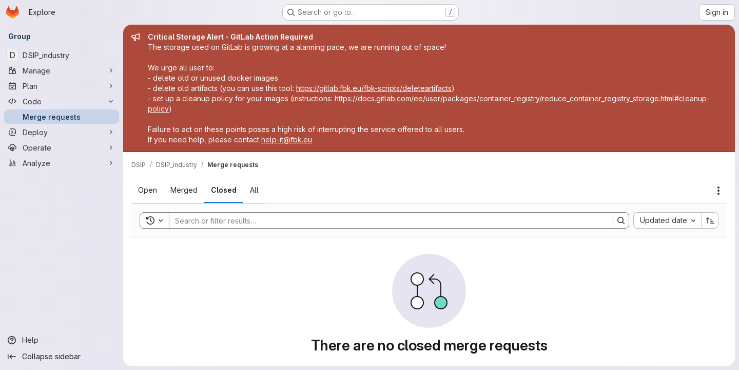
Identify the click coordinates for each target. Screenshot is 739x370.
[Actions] (718, 190)
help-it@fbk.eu (286, 139)
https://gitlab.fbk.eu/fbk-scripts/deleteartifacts (374, 88)
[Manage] (61, 70)
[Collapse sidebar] (61, 356)
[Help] (61, 340)
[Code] (61, 101)
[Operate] (61, 147)
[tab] (147, 190)
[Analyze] (61, 163)
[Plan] (61, 86)
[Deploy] (61, 132)
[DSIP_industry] (61, 55)
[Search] (386, 220)
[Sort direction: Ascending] (710, 220)
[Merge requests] (61, 116)
